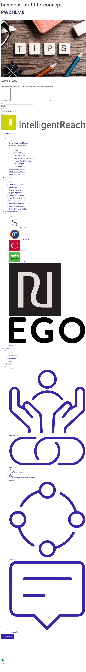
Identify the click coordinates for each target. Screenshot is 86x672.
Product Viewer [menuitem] (20, 155)
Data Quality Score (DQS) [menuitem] (24, 161)
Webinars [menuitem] (13, 358)
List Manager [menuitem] (19, 166)
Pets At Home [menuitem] (20, 264)
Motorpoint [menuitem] (19, 241)
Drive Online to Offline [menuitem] (18, 211)
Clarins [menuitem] (17, 253)
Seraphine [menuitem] (18, 230)
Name (3, 106)
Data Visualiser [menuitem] (19, 158)
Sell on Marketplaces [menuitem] (17, 209)
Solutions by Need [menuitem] (16, 198)
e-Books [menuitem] (12, 361)
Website (4, 111)
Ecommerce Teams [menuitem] (16, 190)
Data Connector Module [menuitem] (18, 145)
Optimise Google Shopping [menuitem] (19, 206)
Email (3, 108)
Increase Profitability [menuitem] (17, 203)
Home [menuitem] (7, 136)
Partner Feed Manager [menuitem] (22, 164)
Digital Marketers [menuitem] (16, 192)
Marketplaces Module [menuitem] (17, 174)
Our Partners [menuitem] (16, 475)
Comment (5, 103)
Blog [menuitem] (11, 364)
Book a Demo (7, 639)
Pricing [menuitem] (12, 483)
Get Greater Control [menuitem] (17, 200)
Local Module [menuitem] (14, 177)
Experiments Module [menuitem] (17, 172)
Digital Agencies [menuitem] (15, 195)
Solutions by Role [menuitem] (16, 187)
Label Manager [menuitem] (19, 169)
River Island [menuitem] (39, 318)
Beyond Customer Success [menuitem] (22, 480)
